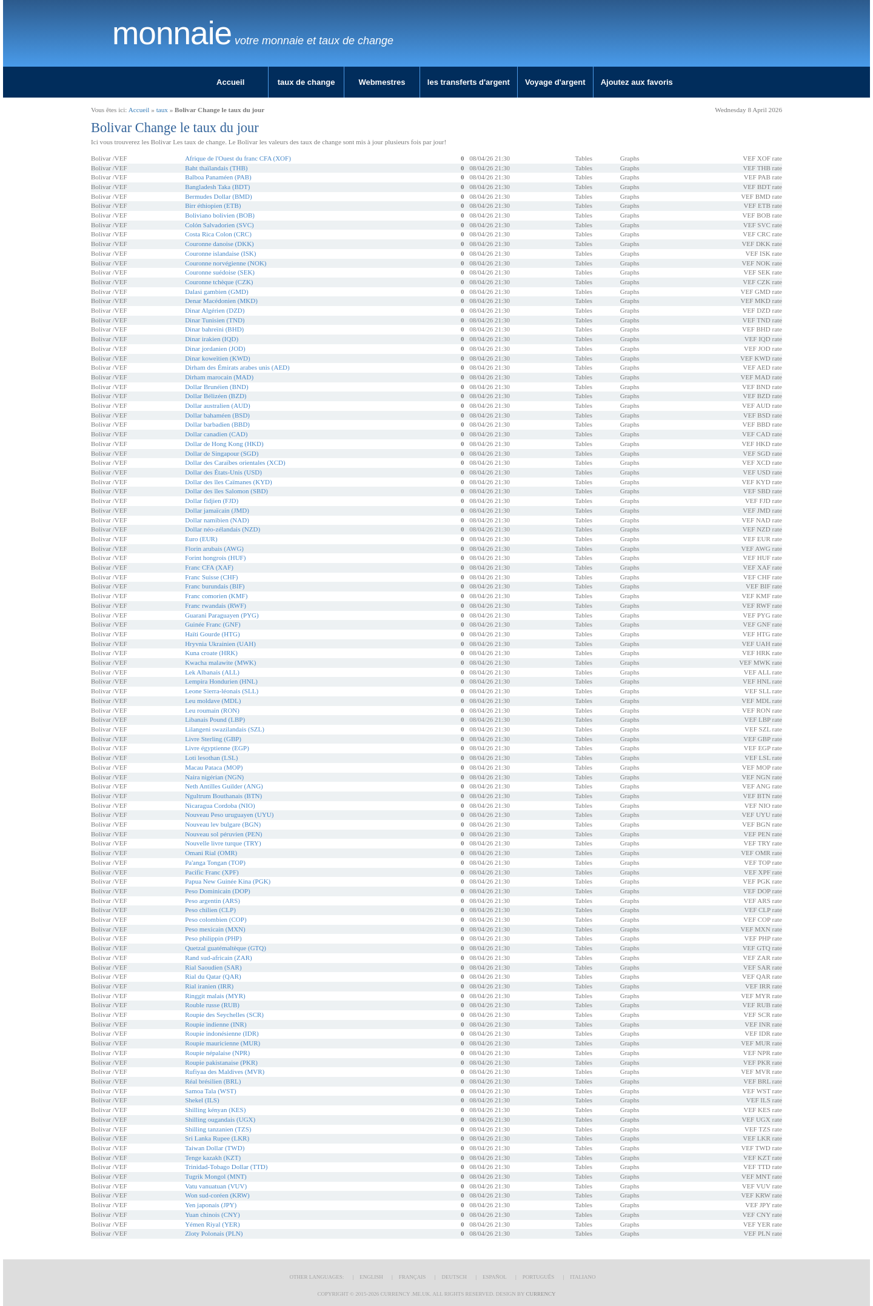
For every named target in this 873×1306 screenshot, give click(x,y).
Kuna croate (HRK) (211, 652)
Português (538, 1277)
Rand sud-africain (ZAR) (218, 957)
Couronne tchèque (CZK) (219, 281)
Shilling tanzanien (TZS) (218, 1129)
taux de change (306, 82)
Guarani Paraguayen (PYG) (222, 615)
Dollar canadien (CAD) (216, 434)
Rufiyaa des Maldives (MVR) (224, 1071)
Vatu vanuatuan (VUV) (216, 1186)
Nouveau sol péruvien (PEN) (223, 834)
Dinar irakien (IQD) (211, 338)
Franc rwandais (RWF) (215, 605)
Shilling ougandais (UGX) (220, 1119)
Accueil (230, 82)
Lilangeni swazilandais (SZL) (224, 729)
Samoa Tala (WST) (210, 1090)
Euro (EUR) (201, 538)
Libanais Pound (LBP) (215, 719)
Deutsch (454, 1277)
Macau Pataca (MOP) (213, 767)
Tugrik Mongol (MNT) (216, 1176)
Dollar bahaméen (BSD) (217, 415)
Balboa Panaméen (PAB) (218, 177)
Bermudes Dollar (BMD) (218, 196)
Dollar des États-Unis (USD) (223, 472)
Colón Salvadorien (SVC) (219, 224)
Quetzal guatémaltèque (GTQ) (225, 947)
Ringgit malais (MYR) (215, 995)
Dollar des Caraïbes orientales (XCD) (235, 462)
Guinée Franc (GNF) (213, 624)
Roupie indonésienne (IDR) (222, 1033)
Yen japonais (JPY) (210, 1204)
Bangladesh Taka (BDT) (217, 186)
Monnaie (172, 33)
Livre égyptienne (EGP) (217, 747)
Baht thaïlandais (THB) (216, 168)
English (371, 1277)
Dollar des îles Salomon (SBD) (226, 491)
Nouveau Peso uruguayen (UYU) (229, 814)
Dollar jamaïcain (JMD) (217, 510)
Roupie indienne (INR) (215, 1024)
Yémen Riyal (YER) (212, 1224)
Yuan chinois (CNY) (212, 1214)
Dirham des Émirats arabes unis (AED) (237, 367)
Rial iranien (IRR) (209, 986)
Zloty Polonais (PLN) (213, 1233)
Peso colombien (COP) (215, 919)
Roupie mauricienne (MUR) (222, 1043)
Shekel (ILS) (202, 1100)
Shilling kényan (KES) (215, 1109)
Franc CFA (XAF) (209, 567)
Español (495, 1277)
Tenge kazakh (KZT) (213, 1157)
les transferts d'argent (468, 82)
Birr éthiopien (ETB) (213, 205)
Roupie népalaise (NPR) (217, 1052)
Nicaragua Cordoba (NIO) (220, 805)
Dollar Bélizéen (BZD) (215, 395)
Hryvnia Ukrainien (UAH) (220, 643)
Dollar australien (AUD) (217, 405)
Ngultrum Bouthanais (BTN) (223, 795)
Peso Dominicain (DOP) (217, 891)
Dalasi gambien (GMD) (216, 291)
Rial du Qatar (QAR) (213, 976)
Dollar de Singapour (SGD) (221, 453)
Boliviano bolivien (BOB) (220, 215)
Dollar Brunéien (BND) (216, 386)
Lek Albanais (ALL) (212, 672)
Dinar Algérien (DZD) (214, 310)
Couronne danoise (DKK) (219, 243)
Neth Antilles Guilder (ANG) (224, 786)
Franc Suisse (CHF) (211, 577)
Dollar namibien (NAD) (217, 520)
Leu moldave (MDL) (213, 700)
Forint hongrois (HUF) (215, 557)
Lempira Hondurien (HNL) (221, 681)
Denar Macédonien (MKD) (221, 300)
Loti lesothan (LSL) (211, 757)
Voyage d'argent (555, 82)
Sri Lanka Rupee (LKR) (217, 1138)
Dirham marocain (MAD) (219, 377)
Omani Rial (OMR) (211, 852)
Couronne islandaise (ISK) (220, 253)
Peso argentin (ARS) (212, 900)
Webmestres (381, 82)
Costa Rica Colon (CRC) (218, 234)
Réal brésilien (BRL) (213, 1081)
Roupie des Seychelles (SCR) (224, 1014)
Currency (540, 1294)
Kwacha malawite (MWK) (220, 662)
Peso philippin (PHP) (213, 938)
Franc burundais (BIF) (214, 586)
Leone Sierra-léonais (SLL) (221, 691)
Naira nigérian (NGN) (214, 777)
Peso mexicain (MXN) (215, 929)
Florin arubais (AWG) (214, 548)
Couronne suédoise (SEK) (220, 272)
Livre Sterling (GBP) (213, 738)
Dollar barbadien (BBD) (217, 424)
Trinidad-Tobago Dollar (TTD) (226, 1166)
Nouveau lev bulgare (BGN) (223, 824)
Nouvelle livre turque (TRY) (223, 843)
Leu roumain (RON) (212, 710)
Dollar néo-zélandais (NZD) (222, 529)
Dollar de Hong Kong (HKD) (224, 443)
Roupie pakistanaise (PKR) (221, 1062)
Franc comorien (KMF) (216, 595)
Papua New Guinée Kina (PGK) (227, 881)
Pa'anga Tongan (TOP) (215, 862)
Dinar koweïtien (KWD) (217, 358)
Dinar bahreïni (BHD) (214, 329)
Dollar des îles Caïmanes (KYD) (228, 481)
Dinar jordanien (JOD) (215, 348)
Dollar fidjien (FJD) (211, 500)
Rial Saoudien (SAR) (213, 967)
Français (412, 1277)
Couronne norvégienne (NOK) (225, 263)
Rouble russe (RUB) (212, 1004)
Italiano (582, 1277)
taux (162, 109)
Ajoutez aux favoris (637, 82)
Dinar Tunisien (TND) (214, 320)
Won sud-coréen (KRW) (217, 1195)
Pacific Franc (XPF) (212, 872)
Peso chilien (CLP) (210, 909)
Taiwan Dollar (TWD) (214, 1147)
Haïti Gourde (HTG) (212, 634)
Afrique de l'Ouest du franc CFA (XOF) (238, 158)
